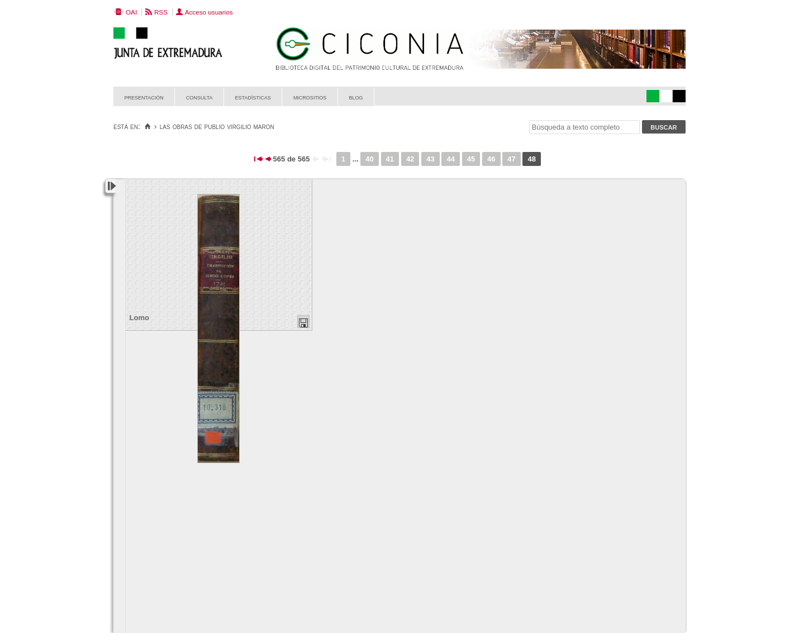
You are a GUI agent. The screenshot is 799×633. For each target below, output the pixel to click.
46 (491, 159)
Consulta (199, 97)
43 (430, 159)
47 (511, 159)
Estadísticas (253, 97)
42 (410, 159)
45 (471, 159)
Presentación (144, 97)
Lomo (139, 317)
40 (369, 159)
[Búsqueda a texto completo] (584, 127)
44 (450, 159)
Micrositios (310, 97)
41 (390, 159)
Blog (356, 97)
